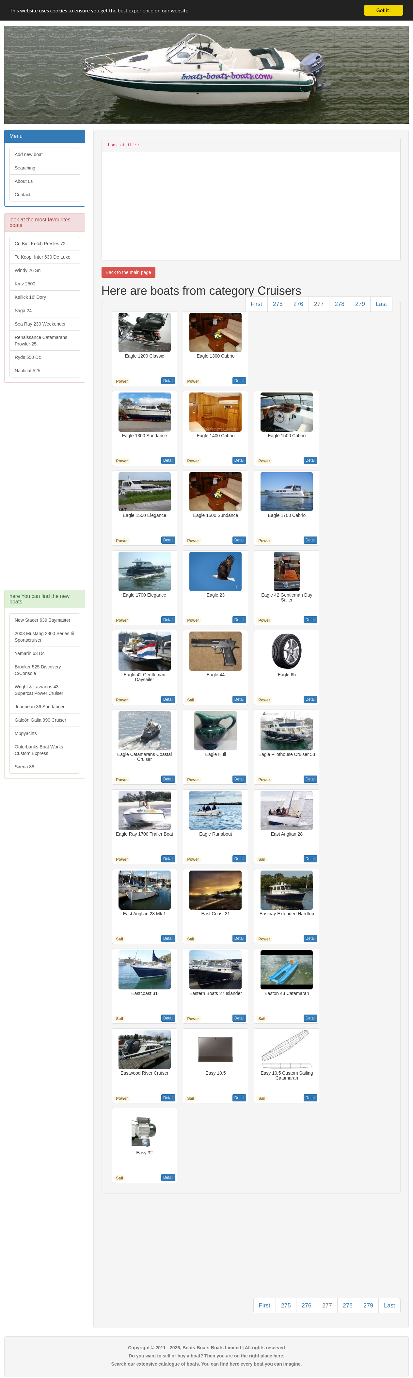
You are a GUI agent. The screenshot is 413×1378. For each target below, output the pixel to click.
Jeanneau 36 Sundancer (40, 706)
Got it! (383, 10)
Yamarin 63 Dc (30, 653)
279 (360, 304)
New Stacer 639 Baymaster (42, 620)
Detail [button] (168, 380)
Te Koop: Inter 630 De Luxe (42, 257)
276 (298, 304)
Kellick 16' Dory (30, 297)
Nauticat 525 (27, 370)
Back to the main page (128, 272)
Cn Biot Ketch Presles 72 (40, 243)
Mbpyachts (26, 733)
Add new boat (29, 154)
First (256, 304)
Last (381, 304)
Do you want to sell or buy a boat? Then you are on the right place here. (206, 1355)
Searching (25, 167)
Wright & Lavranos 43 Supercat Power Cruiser (39, 690)
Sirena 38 (24, 766)
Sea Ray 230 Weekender (40, 324)
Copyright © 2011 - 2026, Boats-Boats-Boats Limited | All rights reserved (206, 1347)
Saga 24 (23, 310)
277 (319, 304)
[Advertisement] (44, 489)
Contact (22, 194)
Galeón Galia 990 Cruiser (40, 720)
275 (278, 304)
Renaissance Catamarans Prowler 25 (41, 340)
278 (339, 304)
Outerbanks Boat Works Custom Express (39, 750)
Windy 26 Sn (27, 270)
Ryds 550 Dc (28, 357)
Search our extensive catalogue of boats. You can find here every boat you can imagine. (206, 1364)
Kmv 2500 (25, 283)
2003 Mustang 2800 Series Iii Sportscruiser (44, 637)
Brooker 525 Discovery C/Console (38, 670)
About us (24, 181)
